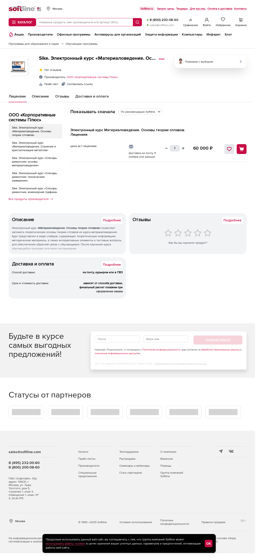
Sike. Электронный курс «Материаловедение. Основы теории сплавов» (31, 131)
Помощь (165, 465)
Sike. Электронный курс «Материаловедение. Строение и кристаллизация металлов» (34, 146)
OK (208, 543)
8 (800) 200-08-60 (164, 20)
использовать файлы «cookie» (65, 543)
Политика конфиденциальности (174, 522)
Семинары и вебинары (134, 465)
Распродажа (127, 458)
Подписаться (217, 340)
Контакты (240, 8)
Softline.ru (146, 8)
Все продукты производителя (31, 199)
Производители (88, 465)
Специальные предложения (87, 474)
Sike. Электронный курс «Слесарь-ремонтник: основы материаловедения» (34, 161)
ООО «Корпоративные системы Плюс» (92, 77)
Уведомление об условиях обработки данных (181, 363)
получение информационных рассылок (117, 353)
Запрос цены (165, 8)
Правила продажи (213, 522)
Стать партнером (130, 472)
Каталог (83, 451)
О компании (168, 451)
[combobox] (140, 111)
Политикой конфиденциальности (161, 349)
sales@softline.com (162, 25)
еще (161, 59)
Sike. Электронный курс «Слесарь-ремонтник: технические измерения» (34, 176)
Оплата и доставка (219, 8)
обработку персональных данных (220, 349)
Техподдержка (128, 451)
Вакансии (166, 458)
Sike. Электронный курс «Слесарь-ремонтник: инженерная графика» (34, 190)
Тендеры (182, 8)
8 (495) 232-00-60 (24, 463)
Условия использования (135, 522)
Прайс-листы (86, 458)
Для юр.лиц (197, 8)
